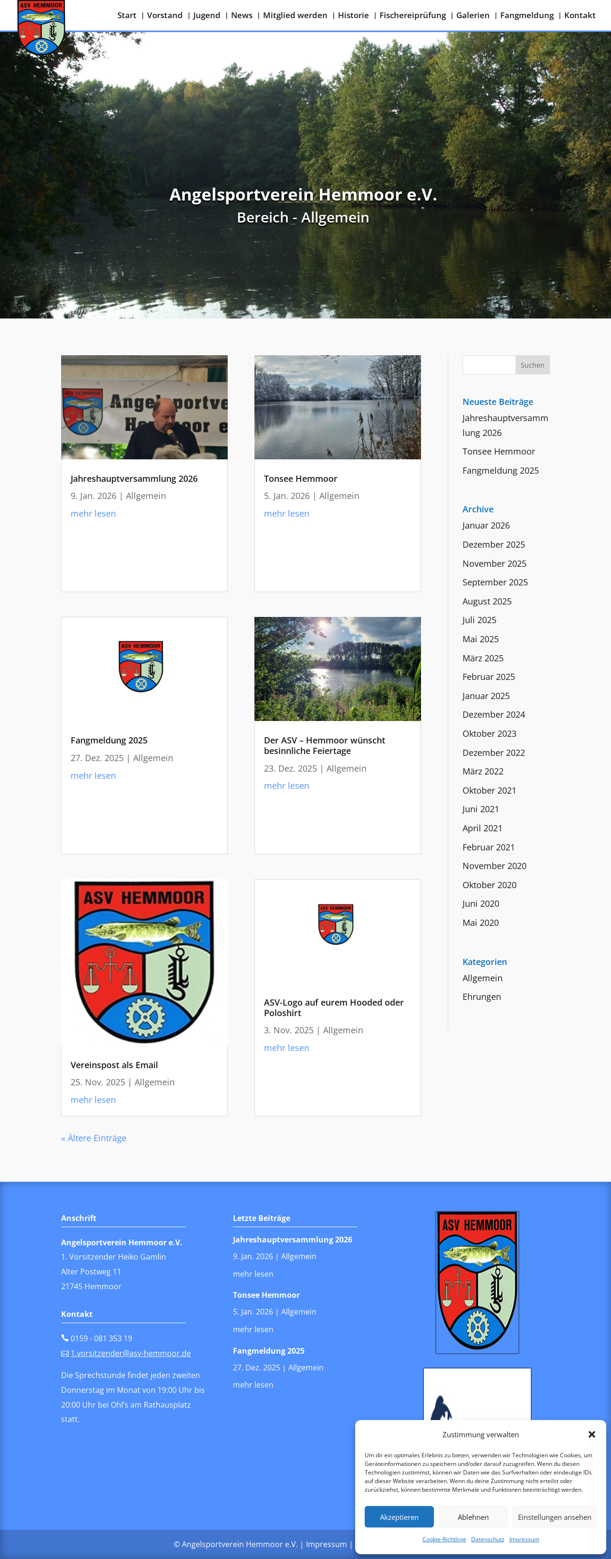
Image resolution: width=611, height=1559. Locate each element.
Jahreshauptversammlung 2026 (134, 478)
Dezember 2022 (494, 752)
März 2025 (483, 658)
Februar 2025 (489, 676)
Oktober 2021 (489, 790)
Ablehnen (473, 1517)
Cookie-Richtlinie (444, 1539)
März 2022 (483, 771)
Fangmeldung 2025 (109, 740)
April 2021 (483, 828)
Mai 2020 (481, 922)
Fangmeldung (527, 16)
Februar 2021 (489, 847)
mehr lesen (93, 513)
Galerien (473, 16)
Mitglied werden (295, 16)
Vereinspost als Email (114, 1065)
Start (127, 16)
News (242, 16)
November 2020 (495, 865)
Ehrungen (482, 996)
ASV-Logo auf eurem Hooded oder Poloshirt (334, 1007)
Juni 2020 (481, 903)
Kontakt (580, 16)
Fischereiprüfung (412, 16)
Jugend (207, 16)
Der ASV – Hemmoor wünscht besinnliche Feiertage (324, 745)
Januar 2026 (486, 525)
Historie (353, 16)
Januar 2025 (486, 695)
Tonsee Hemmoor (300, 478)
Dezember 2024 (494, 714)
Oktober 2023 (489, 733)
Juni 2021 (481, 809)
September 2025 (495, 582)
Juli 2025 (479, 620)
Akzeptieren (399, 1517)
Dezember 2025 (494, 544)
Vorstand (165, 16)
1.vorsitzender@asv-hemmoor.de (131, 1353)
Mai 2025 (481, 639)
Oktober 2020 (489, 885)
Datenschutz (488, 1539)
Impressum (524, 1539)
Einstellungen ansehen (554, 1517)
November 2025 (495, 563)
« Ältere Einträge (93, 1138)
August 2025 (487, 601)
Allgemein (146, 495)
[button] (592, 1434)
